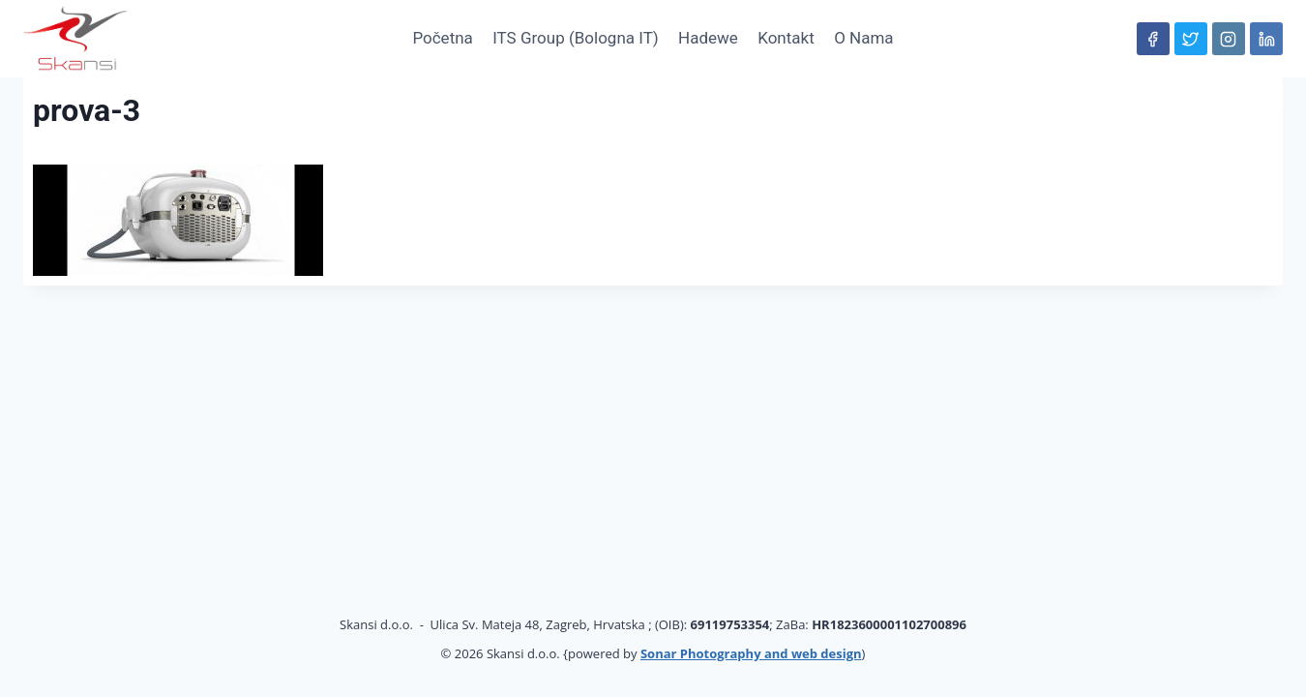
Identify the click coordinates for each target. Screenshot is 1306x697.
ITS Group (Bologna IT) (575, 37)
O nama (863, 37)
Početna (442, 37)
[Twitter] (1190, 38)
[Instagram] (1228, 38)
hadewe (708, 37)
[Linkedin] (1266, 38)
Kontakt (786, 37)
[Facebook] (1153, 38)
